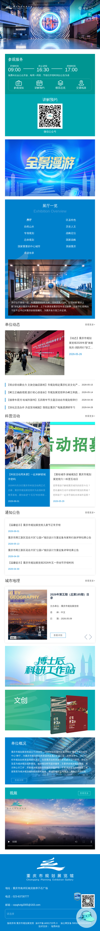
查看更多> (90, 324)
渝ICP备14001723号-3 (46, 923)
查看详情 (19, 780)
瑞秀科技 (55, 926)
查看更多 (84, 793)
